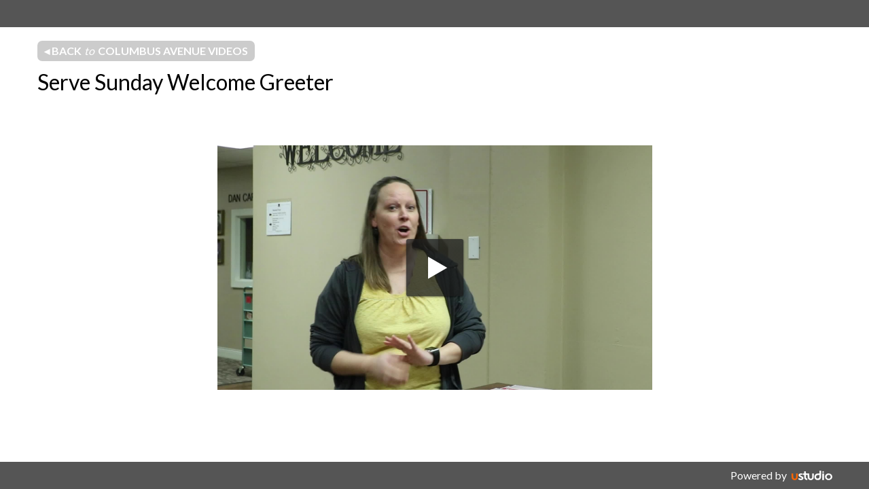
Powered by (758, 475)
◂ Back (146, 51)
